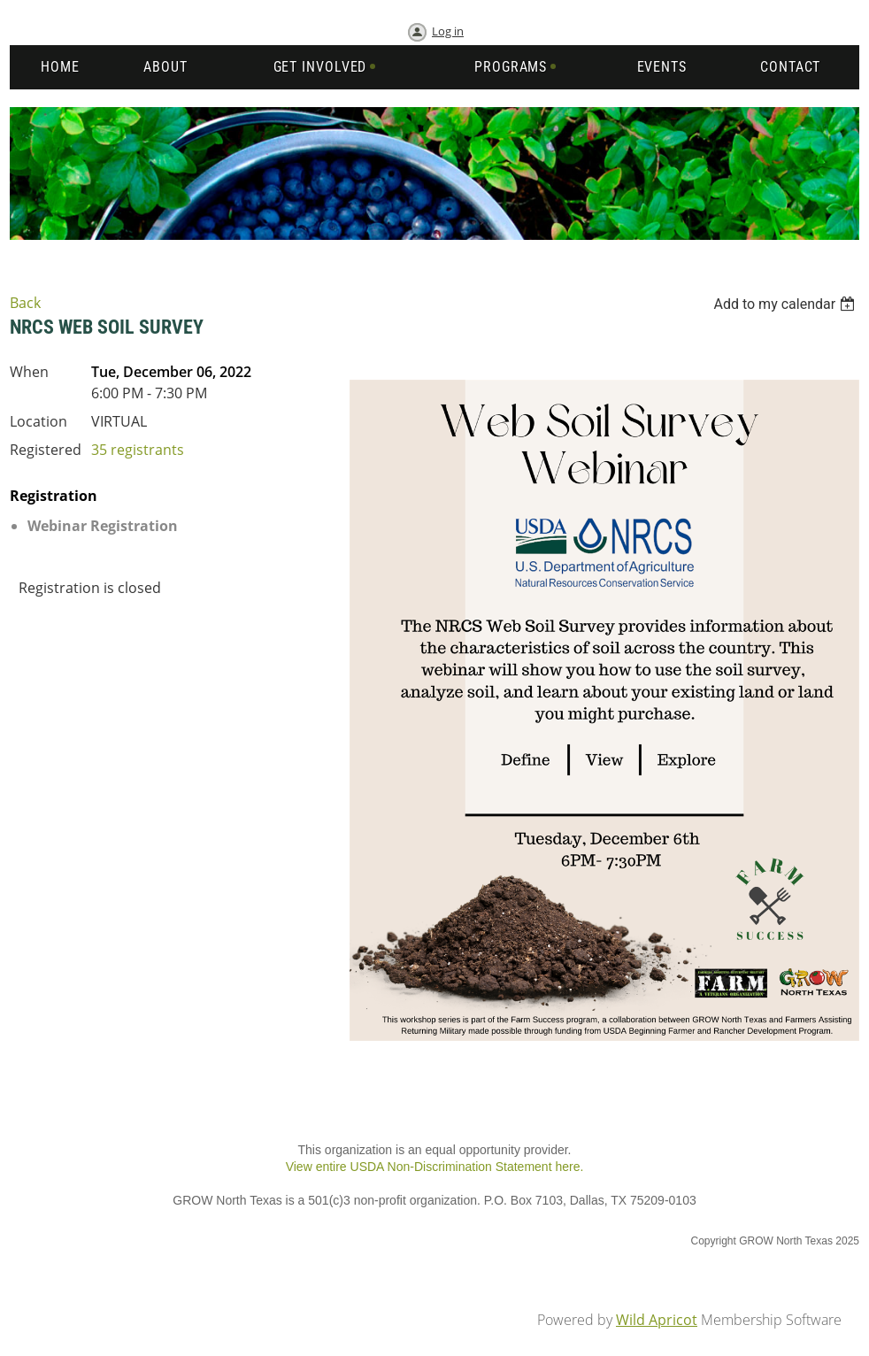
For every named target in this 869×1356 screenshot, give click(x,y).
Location (38, 421)
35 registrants (137, 449)
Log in (448, 31)
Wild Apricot (656, 1319)
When (29, 371)
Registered (45, 449)
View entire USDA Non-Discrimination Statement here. (435, 1167)
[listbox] (786, 304)
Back (25, 302)
